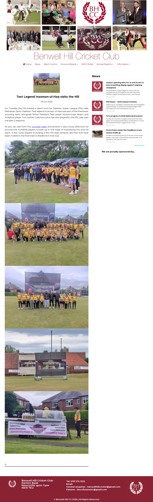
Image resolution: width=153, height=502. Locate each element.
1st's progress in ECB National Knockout (124, 116)
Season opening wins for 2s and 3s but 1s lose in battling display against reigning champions (125, 85)
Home (27, 64)
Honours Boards (69, 64)
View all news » (139, 145)
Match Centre (50, 64)
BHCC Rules (87, 64)
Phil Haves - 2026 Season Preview (121, 102)
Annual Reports (105, 64)
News (37, 64)
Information (123, 64)
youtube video (39, 126)
